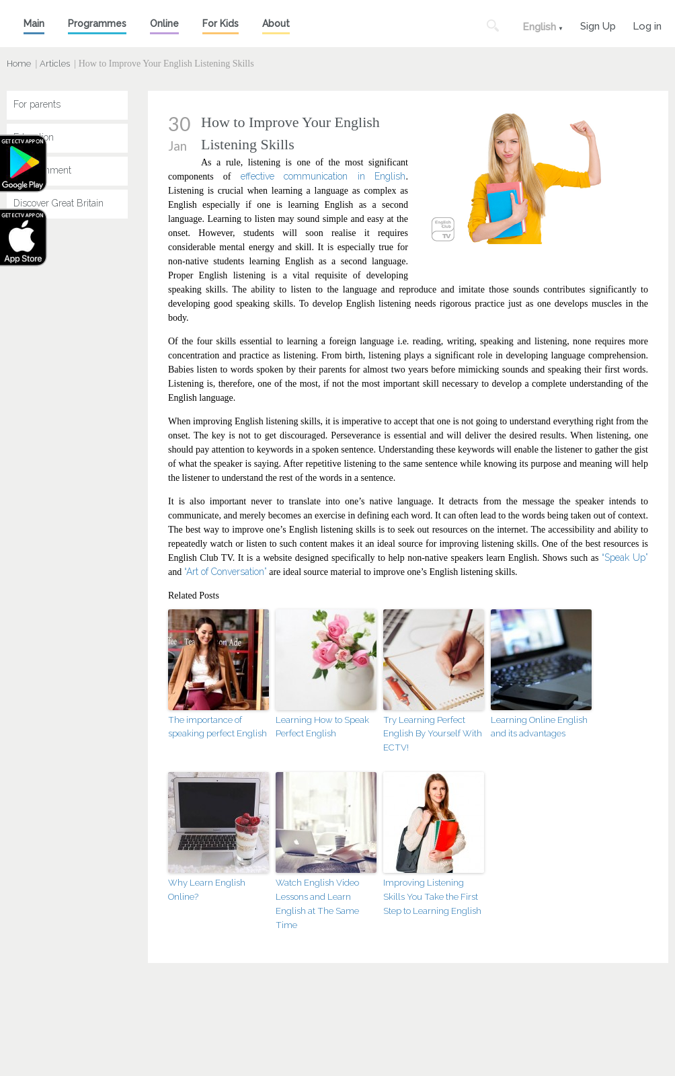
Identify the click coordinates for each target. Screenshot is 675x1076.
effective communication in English (323, 176)
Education (33, 137)
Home (19, 64)
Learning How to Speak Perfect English (322, 727)
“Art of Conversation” (225, 571)
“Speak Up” (625, 557)
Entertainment (42, 170)
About (276, 23)
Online (164, 23)
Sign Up (598, 24)
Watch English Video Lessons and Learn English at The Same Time (317, 903)
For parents (37, 104)
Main (34, 23)
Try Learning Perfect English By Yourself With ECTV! (432, 734)
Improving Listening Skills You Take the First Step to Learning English (432, 897)
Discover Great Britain (58, 203)
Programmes (97, 23)
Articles (55, 64)
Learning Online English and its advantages (539, 727)
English (539, 27)
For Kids (220, 23)
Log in (647, 24)
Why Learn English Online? (206, 890)
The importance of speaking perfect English (217, 727)
